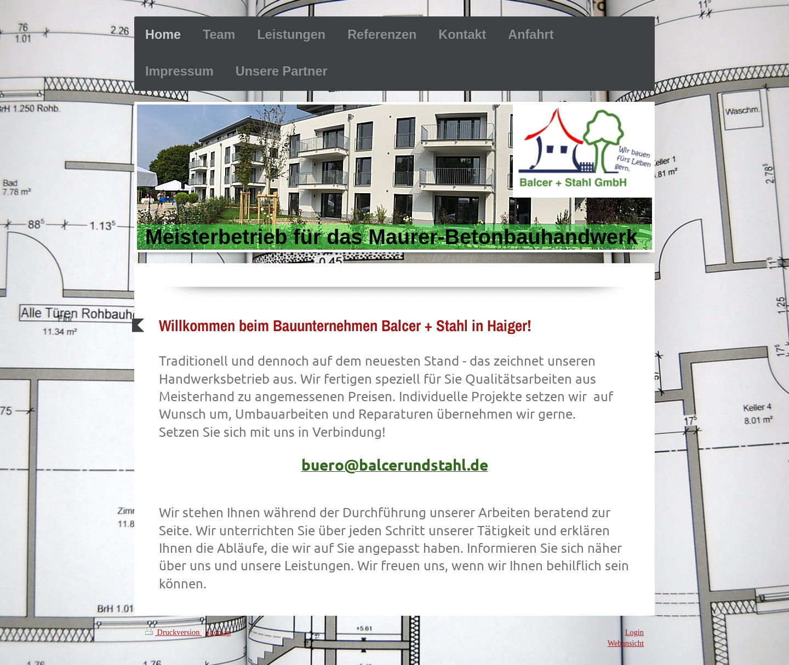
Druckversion (173, 632)
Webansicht (626, 643)
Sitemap (218, 632)
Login (634, 632)
